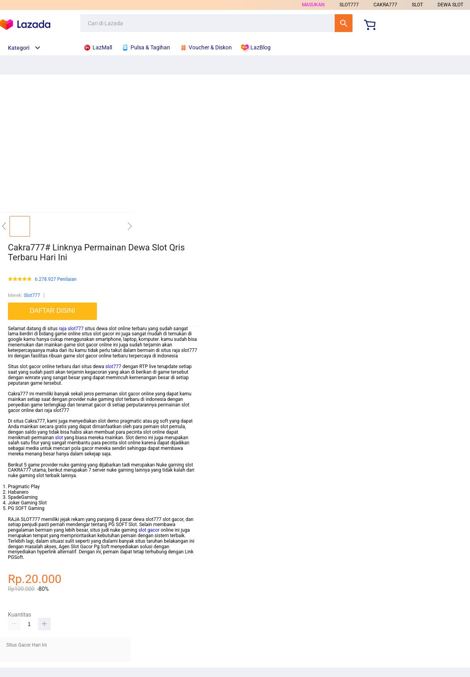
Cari (343, 23)
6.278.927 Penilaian (55, 279)
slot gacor (148, 530)
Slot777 (32, 295)
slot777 (113, 366)
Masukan (313, 5)
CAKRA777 (385, 5)
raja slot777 (71, 328)
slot (59, 437)
